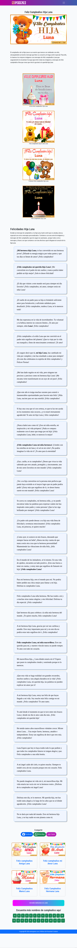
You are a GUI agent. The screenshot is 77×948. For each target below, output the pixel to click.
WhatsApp (40, 834)
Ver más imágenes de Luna (38, 903)
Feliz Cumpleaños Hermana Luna (53, 890)
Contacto (55, 931)
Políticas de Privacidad (46, 931)
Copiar (51, 834)
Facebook (27, 834)
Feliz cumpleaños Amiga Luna (24, 862)
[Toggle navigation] (64, 3)
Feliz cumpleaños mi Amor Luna (52, 862)
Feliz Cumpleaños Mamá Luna (24, 890)
